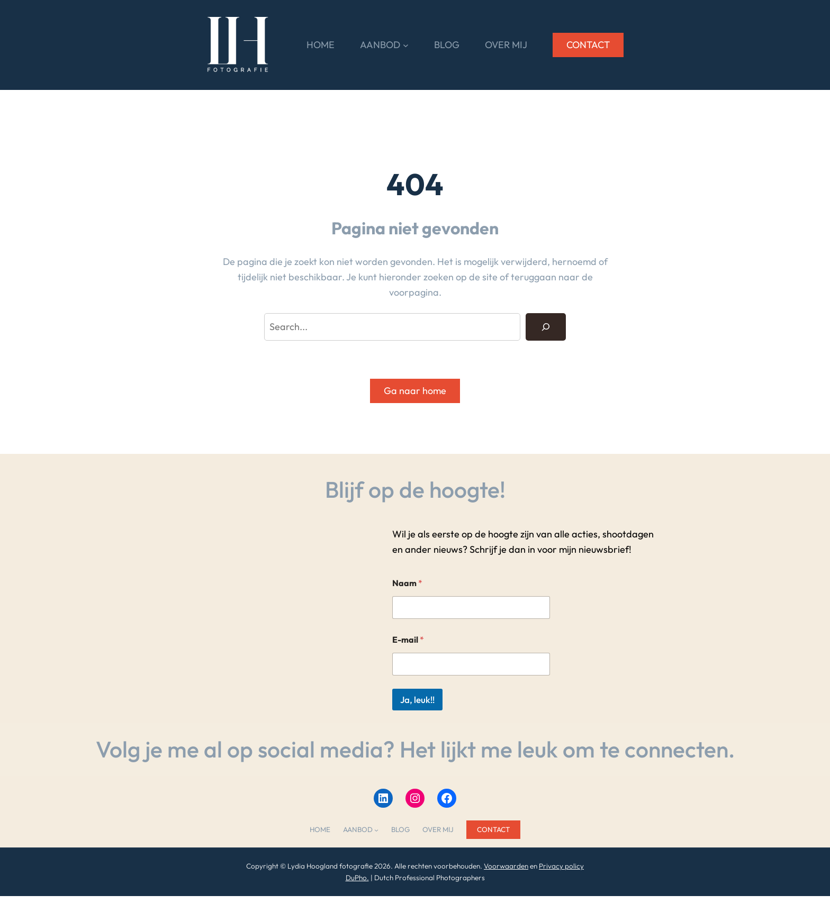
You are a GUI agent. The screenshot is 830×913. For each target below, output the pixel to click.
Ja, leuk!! (417, 699)
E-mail (408, 640)
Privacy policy (561, 866)
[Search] (546, 327)
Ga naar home (415, 391)
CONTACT (588, 45)
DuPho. (357, 877)
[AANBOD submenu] (406, 45)
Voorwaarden (506, 866)
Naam (407, 583)
